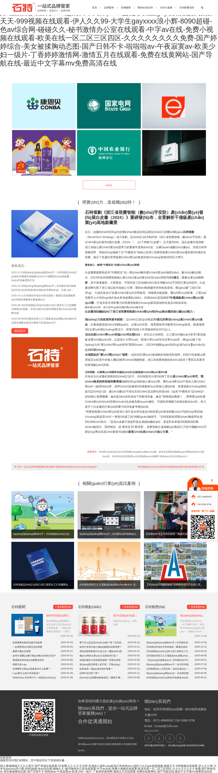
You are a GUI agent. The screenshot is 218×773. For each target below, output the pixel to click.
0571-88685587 (204, 497)
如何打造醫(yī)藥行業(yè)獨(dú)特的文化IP (33, 655)
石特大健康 (166, 7)
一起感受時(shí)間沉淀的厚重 (26, 647)
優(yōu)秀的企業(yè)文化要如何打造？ (98, 655)
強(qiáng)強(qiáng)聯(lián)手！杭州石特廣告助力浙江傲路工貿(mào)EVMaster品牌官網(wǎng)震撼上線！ (168, 664)
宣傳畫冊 (126, 7)
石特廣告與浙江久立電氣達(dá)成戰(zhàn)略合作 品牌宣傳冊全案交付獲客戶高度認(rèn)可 (168, 655)
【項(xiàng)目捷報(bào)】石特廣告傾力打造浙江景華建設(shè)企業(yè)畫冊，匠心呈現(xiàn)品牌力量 (168, 660)
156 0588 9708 (204, 504)
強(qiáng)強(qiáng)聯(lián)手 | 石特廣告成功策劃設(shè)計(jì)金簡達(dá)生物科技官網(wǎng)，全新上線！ (168, 642)
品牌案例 (109, 7)
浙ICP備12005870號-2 (154, 745)
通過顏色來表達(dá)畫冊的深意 (27, 660)
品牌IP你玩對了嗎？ (89, 673)
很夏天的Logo (19, 664)
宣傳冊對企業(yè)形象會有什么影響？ (31, 668)
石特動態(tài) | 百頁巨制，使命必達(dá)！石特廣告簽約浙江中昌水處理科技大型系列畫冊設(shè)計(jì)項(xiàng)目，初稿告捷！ (168, 668)
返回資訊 (19, 330)
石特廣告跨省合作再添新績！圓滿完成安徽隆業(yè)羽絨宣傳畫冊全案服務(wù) (168, 647)
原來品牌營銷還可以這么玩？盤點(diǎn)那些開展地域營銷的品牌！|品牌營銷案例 (101, 651)
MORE (109, 185)
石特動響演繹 (186, 7)
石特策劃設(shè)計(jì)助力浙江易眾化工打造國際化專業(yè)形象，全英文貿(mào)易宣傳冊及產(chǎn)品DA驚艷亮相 (44, 309)
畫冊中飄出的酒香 (21, 651)
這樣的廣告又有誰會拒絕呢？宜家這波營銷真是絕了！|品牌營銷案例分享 (101, 660)
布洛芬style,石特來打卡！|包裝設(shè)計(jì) (33, 677)
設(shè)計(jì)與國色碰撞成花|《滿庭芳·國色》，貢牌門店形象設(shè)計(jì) (101, 677)
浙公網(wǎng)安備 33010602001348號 (186, 745)
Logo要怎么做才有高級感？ (25, 673)
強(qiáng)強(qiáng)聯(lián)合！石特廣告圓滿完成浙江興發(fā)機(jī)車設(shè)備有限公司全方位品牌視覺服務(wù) (168, 673)
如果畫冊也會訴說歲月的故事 (26, 642)
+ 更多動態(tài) (63, 606)
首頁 (94, 7)
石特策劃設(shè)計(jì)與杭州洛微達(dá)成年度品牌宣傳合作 (170, 466)
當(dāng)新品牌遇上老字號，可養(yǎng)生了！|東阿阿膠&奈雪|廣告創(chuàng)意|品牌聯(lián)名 (101, 664)
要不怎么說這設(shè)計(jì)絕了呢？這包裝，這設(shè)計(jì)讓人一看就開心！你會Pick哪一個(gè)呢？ (101, 642)
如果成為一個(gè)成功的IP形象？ (95, 668)
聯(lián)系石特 (145, 7)
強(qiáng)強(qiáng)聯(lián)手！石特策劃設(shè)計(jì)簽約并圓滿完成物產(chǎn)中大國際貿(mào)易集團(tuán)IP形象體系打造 (44, 276)
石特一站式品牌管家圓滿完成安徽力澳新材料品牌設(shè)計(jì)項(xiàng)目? (56, 466)
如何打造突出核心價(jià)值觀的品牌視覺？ (100, 647)
